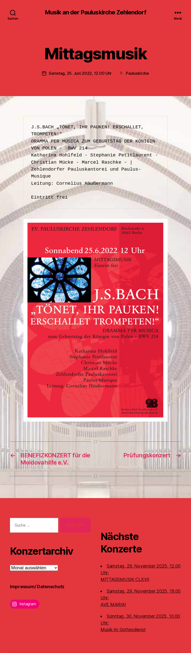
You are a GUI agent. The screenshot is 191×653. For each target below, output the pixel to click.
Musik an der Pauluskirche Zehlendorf (95, 12)
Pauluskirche (137, 73)
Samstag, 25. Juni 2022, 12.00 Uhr (80, 73)
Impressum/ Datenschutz (37, 586)
